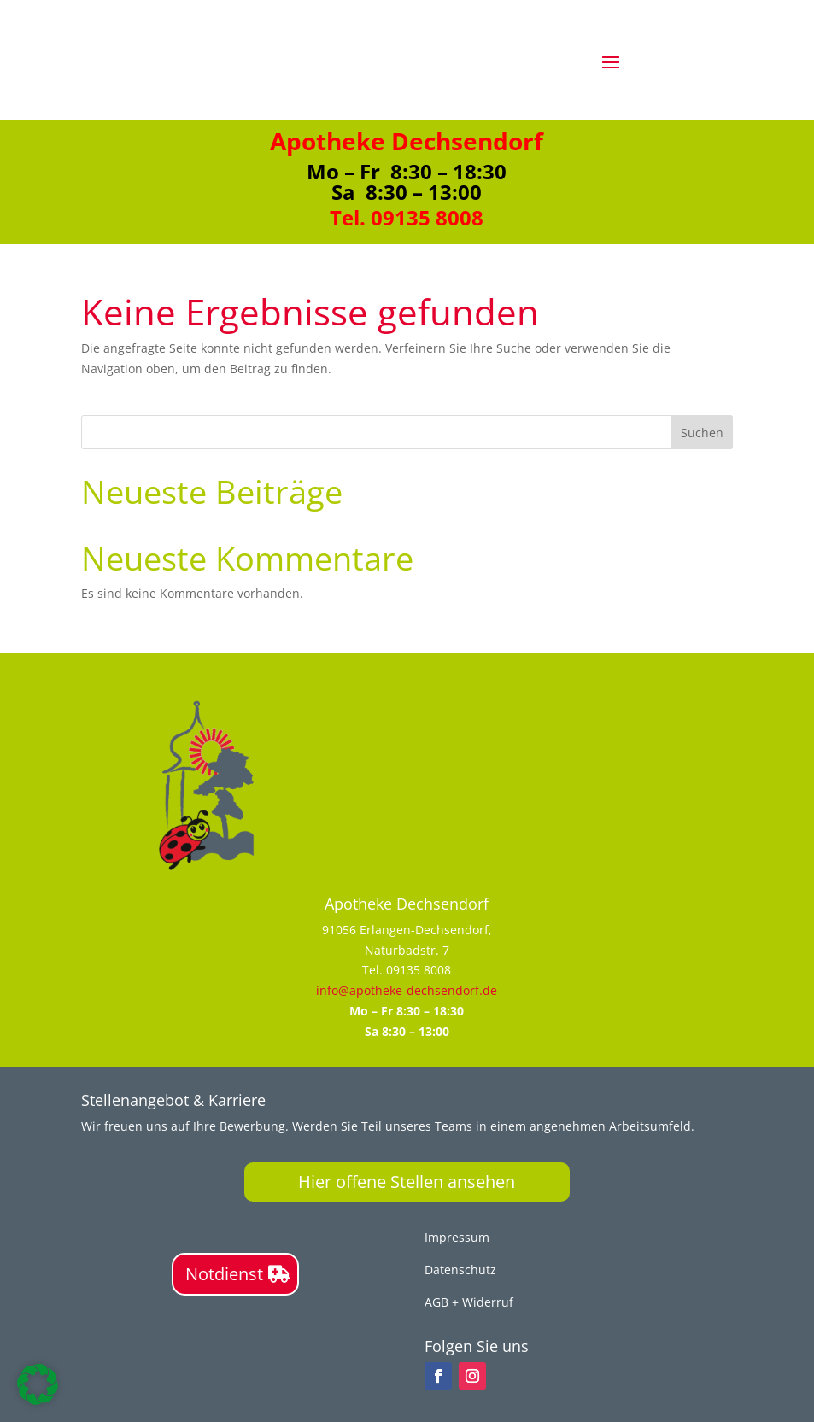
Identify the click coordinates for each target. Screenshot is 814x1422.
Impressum (457, 1237)
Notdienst (224, 1273)
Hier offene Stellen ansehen (406, 1181)
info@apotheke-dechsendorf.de (406, 990)
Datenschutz (460, 1269)
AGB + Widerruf (469, 1302)
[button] (37, 1384)
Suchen (702, 432)
